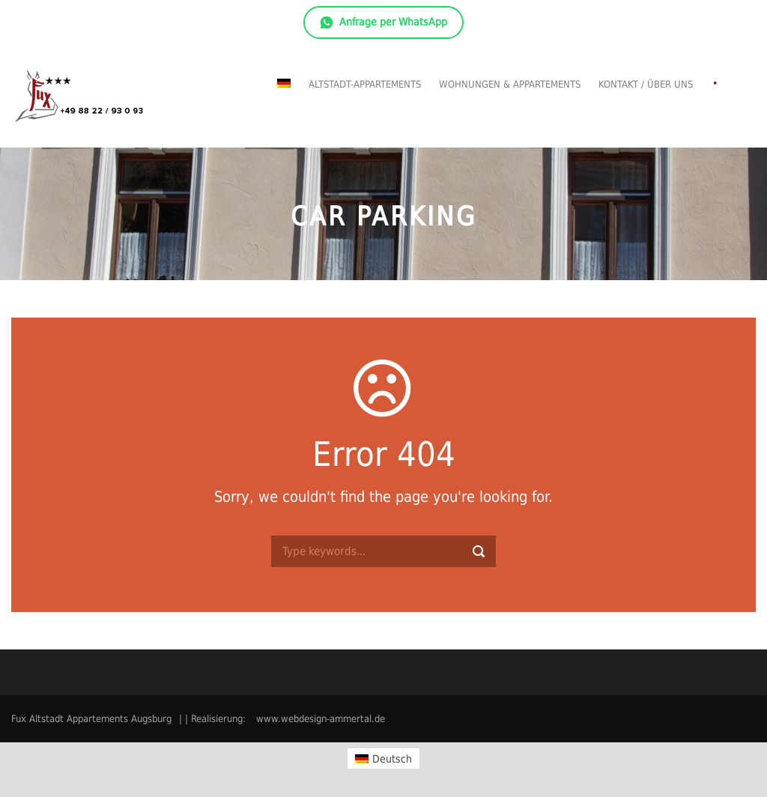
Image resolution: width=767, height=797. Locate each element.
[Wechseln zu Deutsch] (384, 758)
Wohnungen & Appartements (509, 84)
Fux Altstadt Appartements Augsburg (91, 718)
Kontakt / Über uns (645, 84)
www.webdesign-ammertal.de (320, 718)
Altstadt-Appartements (365, 84)
